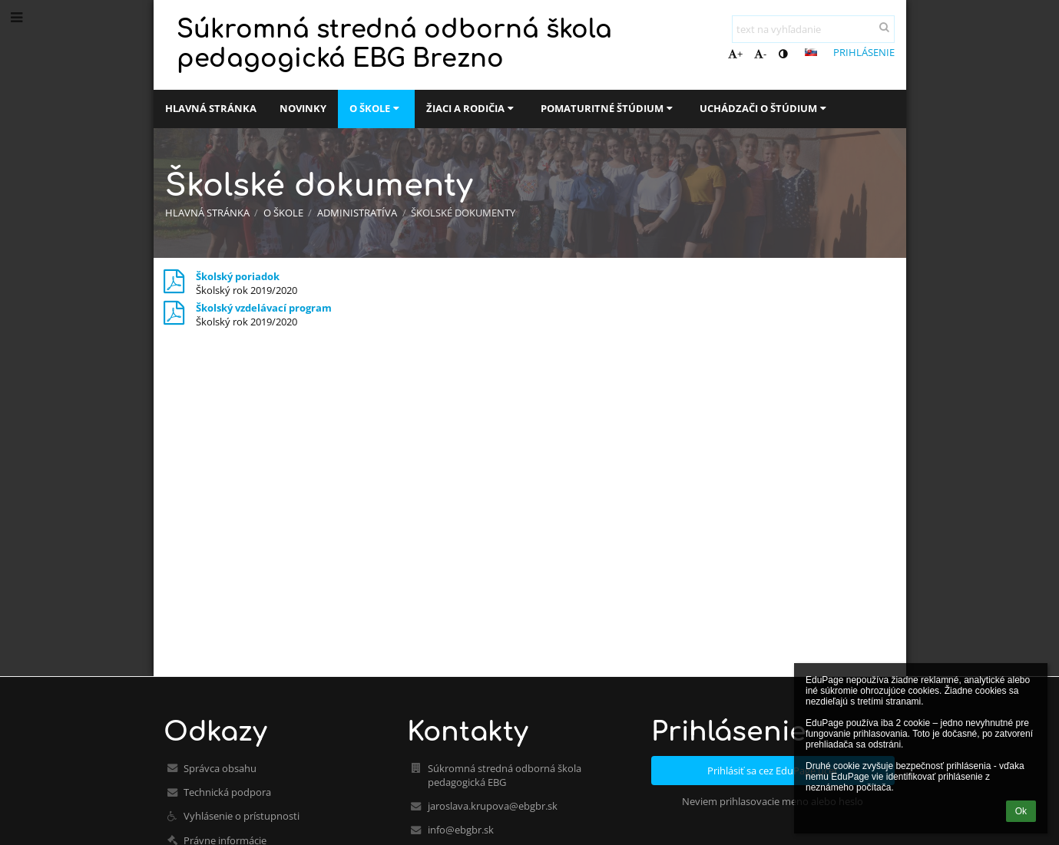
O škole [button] (376, 108)
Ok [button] (1021, 811)
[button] (810, 52)
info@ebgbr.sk (461, 830)
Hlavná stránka (207, 213)
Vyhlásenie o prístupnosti (241, 816)
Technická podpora (227, 792)
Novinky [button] (303, 108)
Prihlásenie (864, 52)
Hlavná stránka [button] (210, 108)
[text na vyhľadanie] (813, 29)
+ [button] (735, 54)
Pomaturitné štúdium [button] (609, 108)
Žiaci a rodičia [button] (472, 108)
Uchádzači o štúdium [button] (765, 108)
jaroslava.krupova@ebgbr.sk (493, 806)
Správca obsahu (220, 768)
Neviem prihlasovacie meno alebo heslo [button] (772, 801)
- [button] (760, 54)
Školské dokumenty (463, 213)
